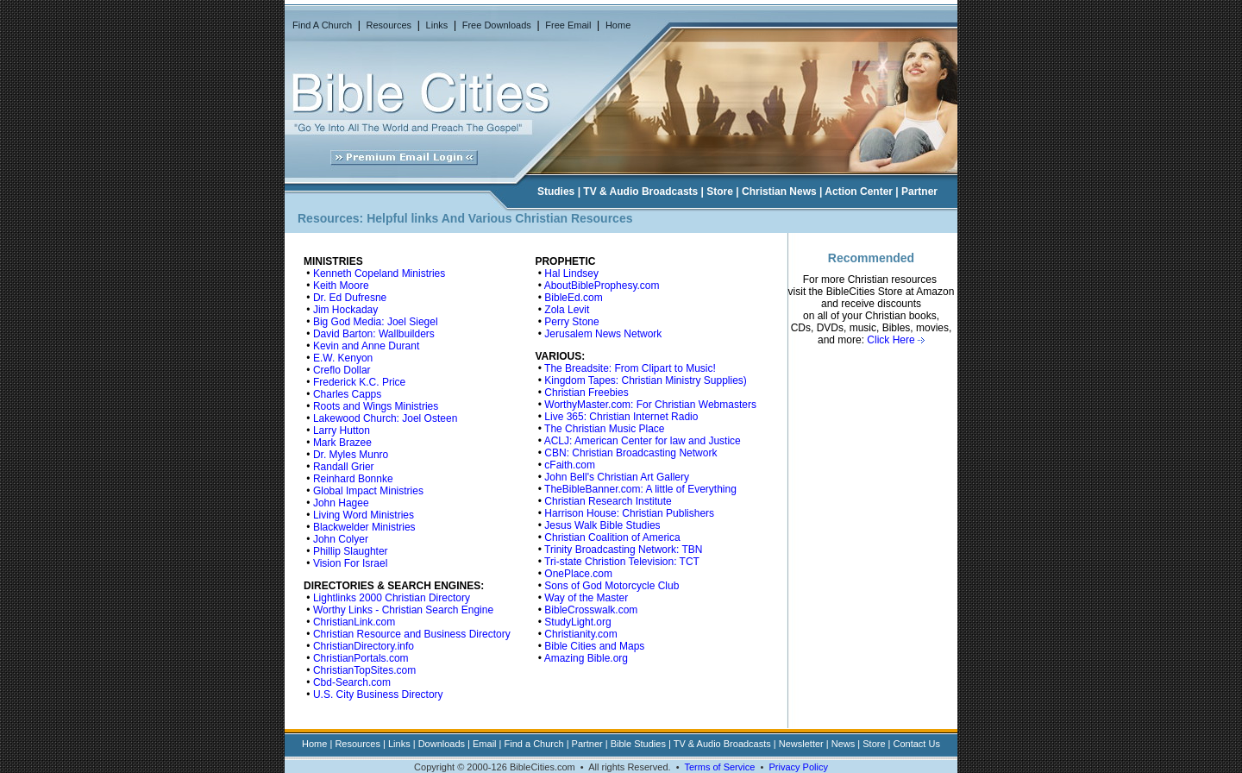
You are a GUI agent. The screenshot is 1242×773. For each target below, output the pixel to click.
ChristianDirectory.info (363, 646)
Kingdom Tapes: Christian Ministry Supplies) (645, 380)
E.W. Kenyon (343, 358)
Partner (919, 191)
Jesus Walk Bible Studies (602, 525)
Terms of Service (719, 767)
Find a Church (534, 743)
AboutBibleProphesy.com (602, 286)
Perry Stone (571, 322)
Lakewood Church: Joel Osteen (385, 418)
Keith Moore (341, 286)
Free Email (568, 25)
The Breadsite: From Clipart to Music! (630, 368)
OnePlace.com (578, 574)
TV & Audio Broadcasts (640, 191)
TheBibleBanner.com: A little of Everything (640, 489)
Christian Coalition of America (612, 537)
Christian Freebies (586, 392)
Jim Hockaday (345, 310)
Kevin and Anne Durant (366, 346)
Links (437, 25)
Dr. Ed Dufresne (349, 298)
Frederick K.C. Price (359, 382)
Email (485, 743)
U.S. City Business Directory (378, 694)
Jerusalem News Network (603, 334)
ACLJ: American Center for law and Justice (642, 441)
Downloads (441, 743)
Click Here (896, 340)
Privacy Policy (797, 767)
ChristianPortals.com (361, 658)
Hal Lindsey (571, 273)
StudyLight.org (577, 622)
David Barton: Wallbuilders (374, 334)
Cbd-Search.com (352, 682)
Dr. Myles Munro (350, 455)
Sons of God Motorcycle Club (611, 586)
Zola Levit (566, 310)
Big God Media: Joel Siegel (375, 322)
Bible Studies (638, 743)
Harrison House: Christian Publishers (629, 513)
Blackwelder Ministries (364, 527)
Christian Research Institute (607, 501)
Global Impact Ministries (368, 491)
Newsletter (801, 743)
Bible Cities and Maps (594, 646)
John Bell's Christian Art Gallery (616, 477)
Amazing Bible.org (586, 658)
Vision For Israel (350, 563)
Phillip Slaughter (350, 551)
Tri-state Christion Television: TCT (621, 562)
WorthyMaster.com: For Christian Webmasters (650, 405)
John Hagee (341, 503)
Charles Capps (347, 394)
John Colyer (340, 539)
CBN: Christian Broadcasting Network (630, 453)
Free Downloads (496, 25)
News (843, 743)
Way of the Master (586, 598)
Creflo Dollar (342, 370)
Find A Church (322, 25)
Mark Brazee (342, 443)
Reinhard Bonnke (353, 479)
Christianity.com (580, 634)
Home (617, 25)
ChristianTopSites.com (364, 670)
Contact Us (917, 743)
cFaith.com (569, 465)
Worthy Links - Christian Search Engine (403, 610)
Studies (555, 191)
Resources (389, 25)
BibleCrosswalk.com (590, 610)
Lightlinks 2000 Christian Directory (391, 598)
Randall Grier (343, 467)
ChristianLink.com (354, 622)
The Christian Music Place (604, 429)
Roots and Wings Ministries (375, 406)
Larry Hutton (341, 430)
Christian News (779, 191)
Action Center (859, 191)
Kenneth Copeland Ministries (379, 273)
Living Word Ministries (363, 515)
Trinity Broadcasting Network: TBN (623, 550)
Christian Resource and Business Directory (412, 634)
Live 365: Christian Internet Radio (621, 417)
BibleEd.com (573, 298)
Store (719, 191)
